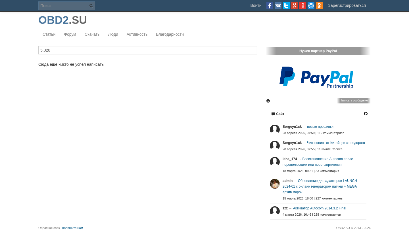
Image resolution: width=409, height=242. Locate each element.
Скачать (92, 34)
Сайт (277, 114)
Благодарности (170, 34)
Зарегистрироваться (347, 5)
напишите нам (72, 228)
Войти (255, 5)
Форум (70, 34)
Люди (113, 34)
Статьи (49, 34)
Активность (137, 34)
